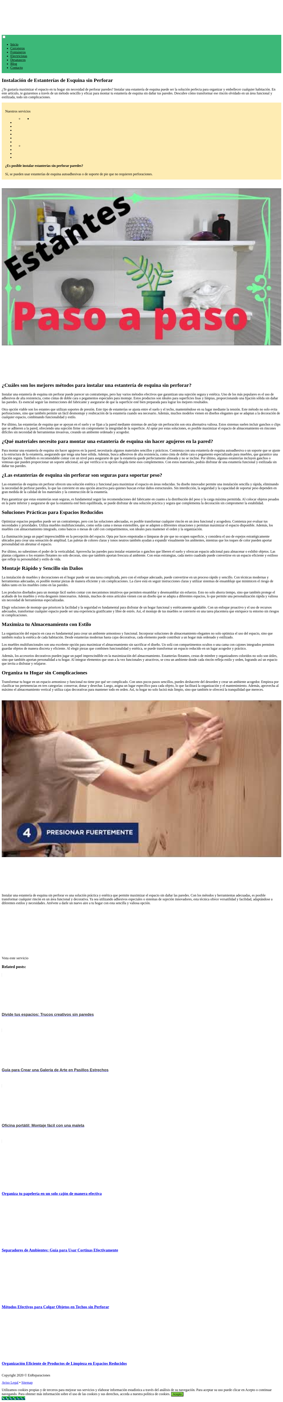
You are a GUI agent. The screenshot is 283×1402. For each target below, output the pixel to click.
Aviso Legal (10, 1382)
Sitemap (27, 1382)
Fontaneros (18, 52)
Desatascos (18, 60)
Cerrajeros (17, 48)
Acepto (177, 1394)
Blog (13, 64)
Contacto (16, 67)
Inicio (14, 44)
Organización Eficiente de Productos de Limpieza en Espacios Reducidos (64, 1363)
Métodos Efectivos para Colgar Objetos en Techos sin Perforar (55, 1307)
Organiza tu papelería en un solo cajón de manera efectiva (52, 1193)
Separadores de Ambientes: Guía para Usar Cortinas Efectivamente (60, 1250)
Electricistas (18, 56)
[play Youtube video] (141, 266)
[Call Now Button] (13, 1398)
